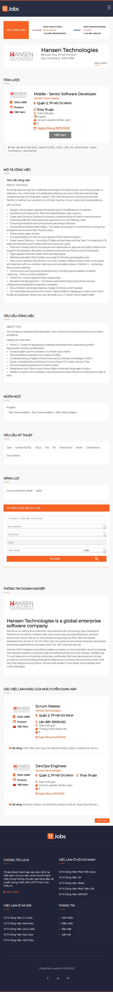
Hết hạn (60, 135)
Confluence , (15, 150)
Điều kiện (66, 923)
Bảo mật (65, 929)
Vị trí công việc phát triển (77, 871)
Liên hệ (65, 934)
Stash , (93, 147)
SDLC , (60, 147)
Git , (72, 147)
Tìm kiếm (55, 558)
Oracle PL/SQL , (47, 147)
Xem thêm (100, 63)
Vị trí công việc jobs (18, 917)
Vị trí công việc (70, 877)
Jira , (67, 147)
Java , (35, 147)
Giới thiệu (66, 917)
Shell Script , (82, 147)
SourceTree (29, 150)
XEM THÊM (102, 820)
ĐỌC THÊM (13, 892)
